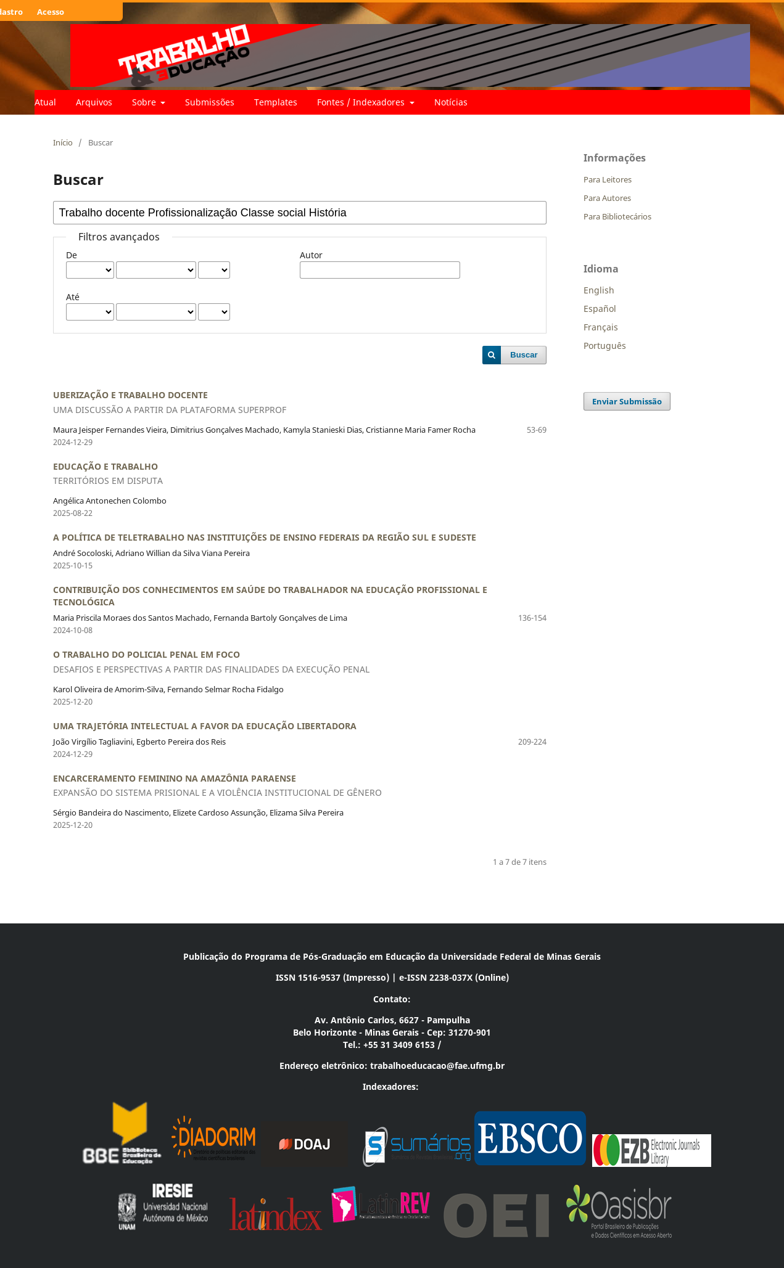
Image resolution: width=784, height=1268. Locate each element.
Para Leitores (608, 179)
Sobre (145, 102)
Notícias (451, 102)
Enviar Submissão (627, 401)
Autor (311, 255)
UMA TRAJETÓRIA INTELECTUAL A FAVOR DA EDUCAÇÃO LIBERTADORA (205, 726)
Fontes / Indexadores (362, 102)
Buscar (523, 354)
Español (600, 308)
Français (601, 327)
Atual (45, 102)
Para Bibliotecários (617, 216)
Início (63, 142)
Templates (275, 102)
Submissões (209, 102)
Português (605, 345)
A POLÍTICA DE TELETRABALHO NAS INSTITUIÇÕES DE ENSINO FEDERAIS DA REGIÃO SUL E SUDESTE (264, 537)
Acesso (50, 11)
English (599, 290)
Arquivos (94, 102)
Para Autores (607, 197)
